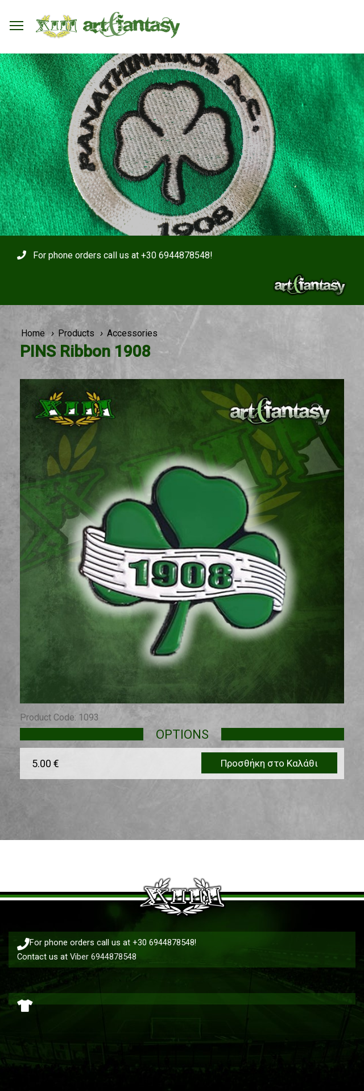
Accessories (132, 333)
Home (33, 333)
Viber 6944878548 (103, 957)
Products (76, 333)
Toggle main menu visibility (17, 22)
